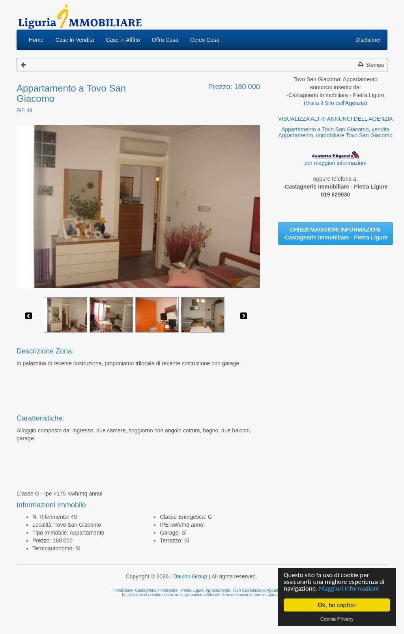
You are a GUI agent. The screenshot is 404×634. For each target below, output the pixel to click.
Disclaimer (368, 40)
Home (36, 40)
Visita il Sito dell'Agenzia (335, 103)
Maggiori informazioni (349, 588)
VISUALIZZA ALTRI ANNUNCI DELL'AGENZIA (335, 119)
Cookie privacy (337, 618)
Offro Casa (165, 40)
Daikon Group (190, 576)
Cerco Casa (204, 40)
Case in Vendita (74, 40)
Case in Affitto (123, 40)
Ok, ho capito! (337, 605)
